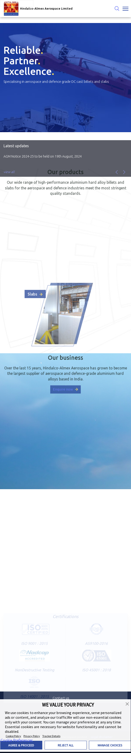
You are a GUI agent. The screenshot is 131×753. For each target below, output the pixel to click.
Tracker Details (51, 736)
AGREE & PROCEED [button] (21, 745)
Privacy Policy (31, 736)
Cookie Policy (13, 736)
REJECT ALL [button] (65, 745)
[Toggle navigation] (125, 8)
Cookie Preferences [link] (16, 740)
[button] (127, 703)
